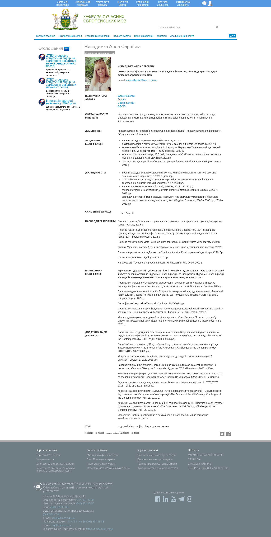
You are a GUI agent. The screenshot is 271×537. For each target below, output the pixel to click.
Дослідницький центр (182, 36)
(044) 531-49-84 (85, 500)
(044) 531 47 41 (51, 514)
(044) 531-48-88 (77, 522)
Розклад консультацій (97, 36)
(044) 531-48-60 (59, 507)
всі (66, 49)
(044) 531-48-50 (85, 503)
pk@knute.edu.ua (61, 525)
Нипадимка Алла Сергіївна (113, 46)
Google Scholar (126, 102)
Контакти (162, 36)
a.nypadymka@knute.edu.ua (141, 80)
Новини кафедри (143, 36)
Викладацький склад (70, 36)
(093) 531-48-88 (95, 522)
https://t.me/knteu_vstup (100, 529)
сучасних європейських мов (99, 53)
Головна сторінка (45, 36)
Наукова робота (122, 36)
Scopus (122, 99)
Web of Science (126, 96)
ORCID (121, 106)
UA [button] (232, 35)
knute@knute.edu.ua (63, 518)
